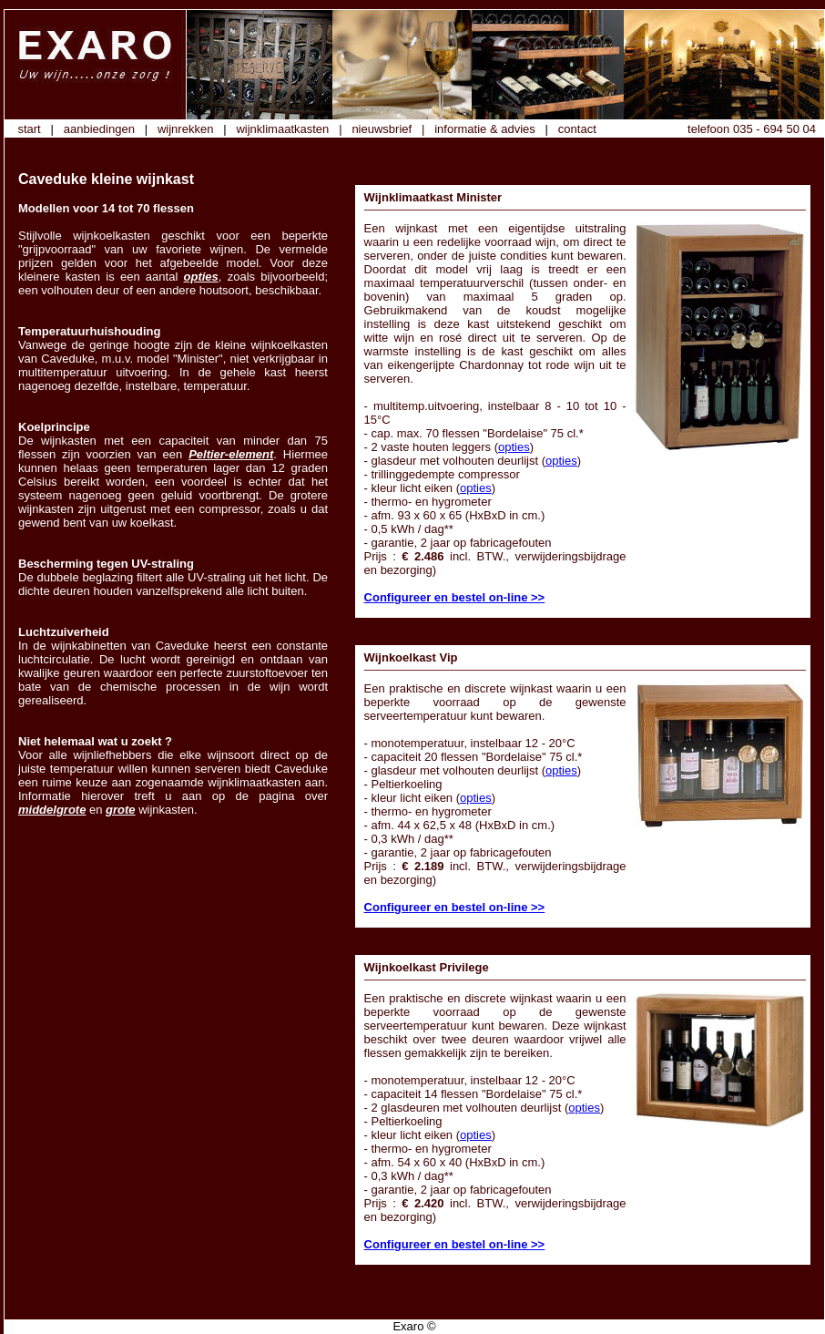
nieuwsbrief (381, 129)
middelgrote (52, 809)
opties (201, 276)
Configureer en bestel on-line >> (454, 597)
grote (121, 809)
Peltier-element (230, 454)
